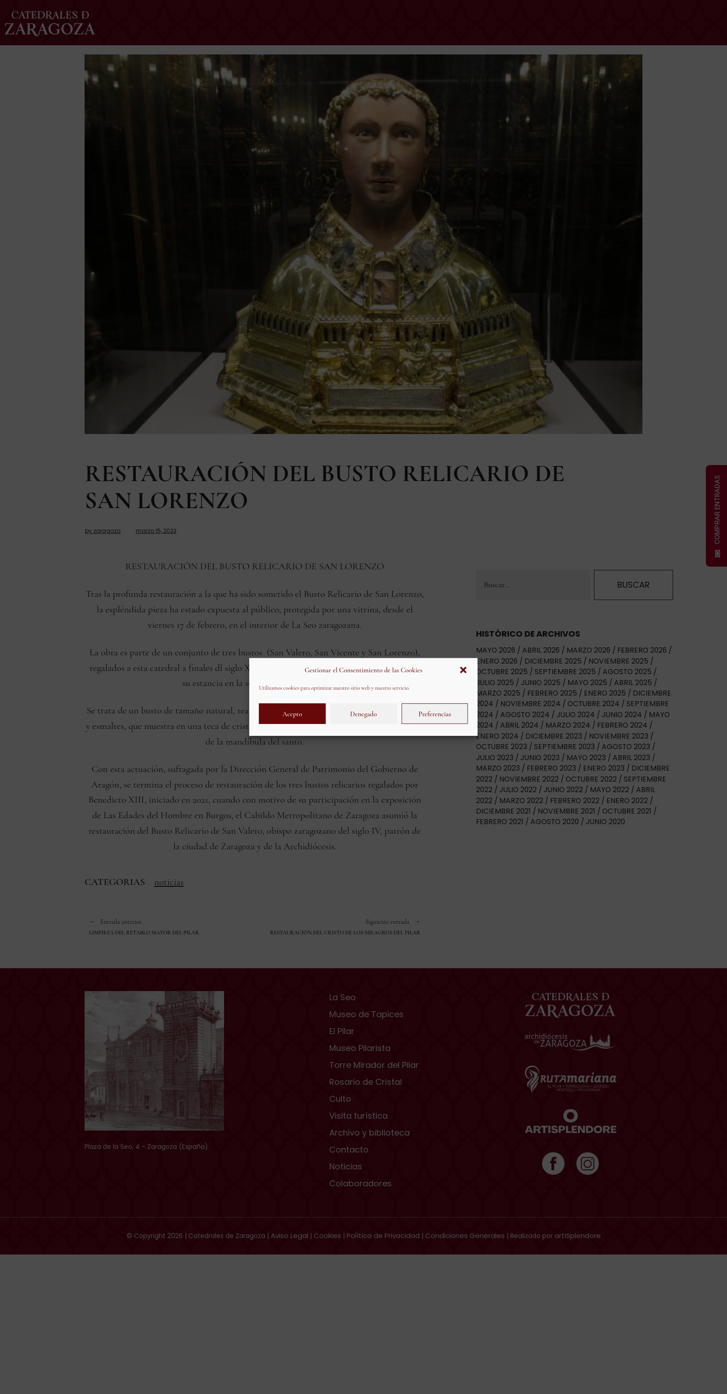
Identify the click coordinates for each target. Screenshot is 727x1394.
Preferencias (434, 714)
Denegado (363, 714)
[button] (463, 670)
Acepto (292, 714)
